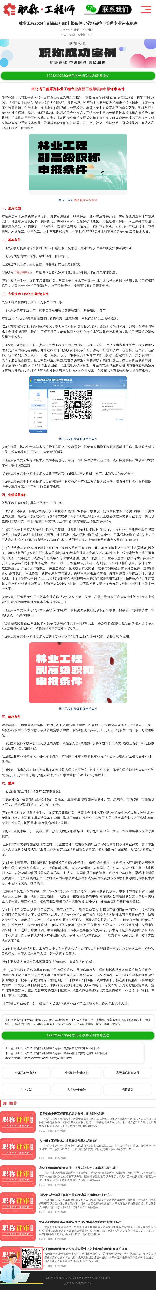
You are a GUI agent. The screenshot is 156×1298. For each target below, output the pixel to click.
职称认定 (26, 1089)
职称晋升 (128, 1089)
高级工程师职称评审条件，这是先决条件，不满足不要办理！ (79, 1167)
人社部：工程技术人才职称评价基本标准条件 (68, 1140)
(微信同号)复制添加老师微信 (78, 75)
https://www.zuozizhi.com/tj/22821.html (48, 1058)
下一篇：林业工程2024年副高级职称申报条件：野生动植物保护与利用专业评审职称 (56, 1053)
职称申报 (103, 89)
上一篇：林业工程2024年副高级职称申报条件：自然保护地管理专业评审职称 (52, 1048)
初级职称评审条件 (26, 1072)
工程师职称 (21, 272)
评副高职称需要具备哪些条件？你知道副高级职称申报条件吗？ (80, 1222)
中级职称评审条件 (77, 1072)
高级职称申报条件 (85, 200)
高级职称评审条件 (128, 1072)
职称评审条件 (77, 1089)
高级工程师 (87, 89)
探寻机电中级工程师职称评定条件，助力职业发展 (71, 1113)
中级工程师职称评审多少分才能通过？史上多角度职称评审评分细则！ (84, 1249)
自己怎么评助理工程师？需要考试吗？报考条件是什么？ (76, 1195)
